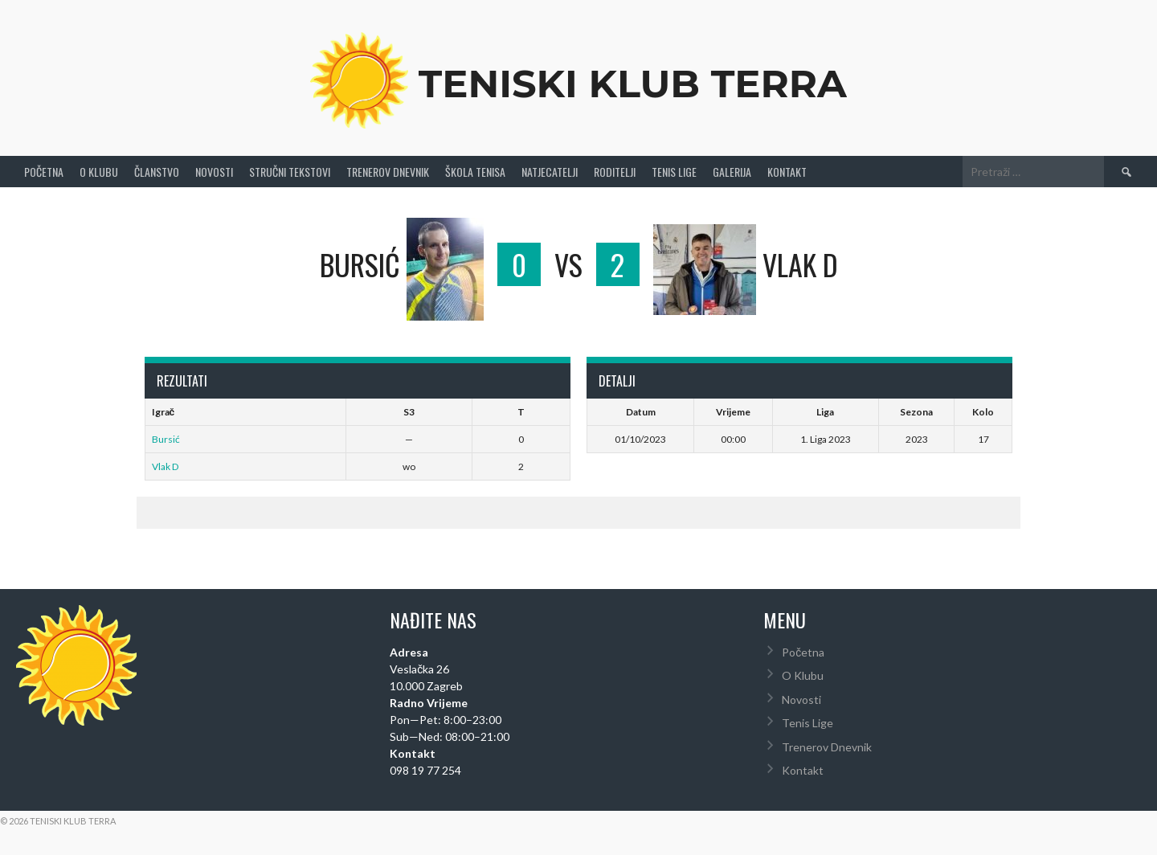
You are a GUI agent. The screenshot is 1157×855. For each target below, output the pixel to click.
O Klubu (99, 171)
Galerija (732, 171)
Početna (43, 171)
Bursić (166, 439)
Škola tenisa (475, 171)
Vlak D (165, 466)
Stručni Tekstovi (289, 171)
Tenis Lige (674, 171)
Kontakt (787, 171)
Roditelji (615, 171)
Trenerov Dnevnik (387, 171)
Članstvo (156, 171)
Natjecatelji (549, 171)
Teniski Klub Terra (633, 83)
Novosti (214, 171)
